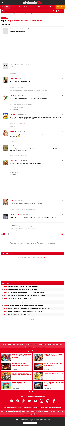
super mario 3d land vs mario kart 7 (26, 20)
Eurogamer (56, 411)
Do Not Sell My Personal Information (52, 407)
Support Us (29, 344)
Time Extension (25, 411)
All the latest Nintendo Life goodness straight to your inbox (32, 420)
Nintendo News (44, 411)
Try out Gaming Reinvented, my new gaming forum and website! (23, 104)
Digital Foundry (35, 411)
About (9, 344)
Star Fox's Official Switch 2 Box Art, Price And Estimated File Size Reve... (25, 295)
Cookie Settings (30, 347)
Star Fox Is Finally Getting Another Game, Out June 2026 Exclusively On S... (26, 292)
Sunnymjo (13, 131)
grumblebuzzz (14, 146)
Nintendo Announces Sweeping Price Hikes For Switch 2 (21, 289)
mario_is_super (14, 29)
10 (62, 214)
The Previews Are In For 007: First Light (17, 299)
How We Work (20, 344)
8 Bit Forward (13, 171)
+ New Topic (53, 10)
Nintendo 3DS (13, 13)
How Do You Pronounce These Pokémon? (16, 314)
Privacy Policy (42, 344)
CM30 (12, 95)
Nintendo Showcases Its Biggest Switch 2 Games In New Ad (21, 302)
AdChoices (41, 407)
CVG (36, 414)
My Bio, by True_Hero (14, 172)
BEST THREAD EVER (14, 224)
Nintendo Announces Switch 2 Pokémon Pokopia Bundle (21, 286)
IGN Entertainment (24, 407)
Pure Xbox (17, 411)
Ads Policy (59, 344)
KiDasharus (13, 174)
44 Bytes (36, 407)
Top (4, 344)
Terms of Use (51, 344)
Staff (14, 344)
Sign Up (46, 257)
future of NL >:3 (13, 225)
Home (3, 13)
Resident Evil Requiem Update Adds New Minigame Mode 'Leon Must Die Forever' (27, 308)
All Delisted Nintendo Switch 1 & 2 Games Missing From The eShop (23, 305)
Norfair (12, 200)
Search (60, 10)
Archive (23, 347)
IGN (51, 411)
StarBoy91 (13, 114)
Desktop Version (40, 347)
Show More (32, 392)
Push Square (9, 411)
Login (41, 257)
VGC (62, 411)
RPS (40, 414)
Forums (4, 11)
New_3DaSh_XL (14, 160)
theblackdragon (14, 214)
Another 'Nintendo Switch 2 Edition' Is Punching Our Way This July (23, 311)
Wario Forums (31, 106)
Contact (35, 344)
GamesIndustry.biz (29, 414)
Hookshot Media (11, 407)
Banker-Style (14, 78)
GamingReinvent (14, 109)
